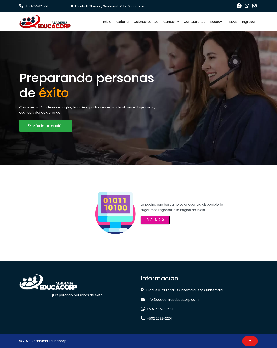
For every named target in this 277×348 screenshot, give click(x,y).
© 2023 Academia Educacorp (43, 340)
